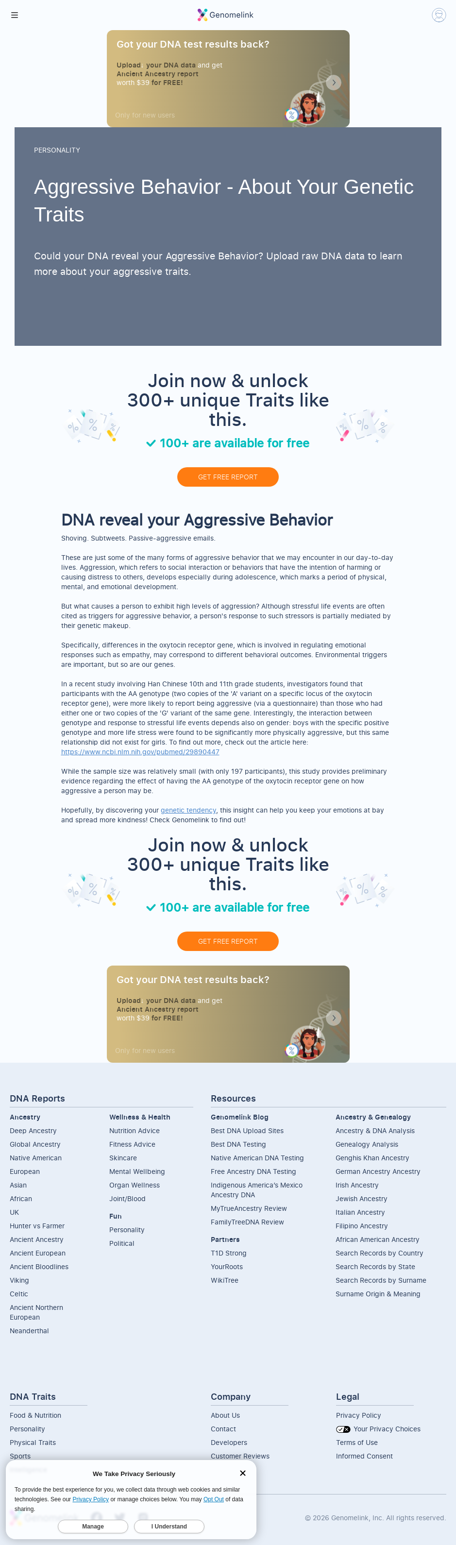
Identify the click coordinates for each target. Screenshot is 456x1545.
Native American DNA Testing (257, 1157)
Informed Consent (364, 1455)
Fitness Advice (132, 1144)
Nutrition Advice (134, 1130)
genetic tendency (188, 810)
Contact (223, 1428)
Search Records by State (375, 1266)
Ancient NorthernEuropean (36, 1312)
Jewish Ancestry (362, 1198)
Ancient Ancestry (37, 1239)
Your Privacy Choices (378, 1428)
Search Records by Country (379, 1252)
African (21, 1198)
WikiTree (224, 1280)
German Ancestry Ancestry (378, 1171)
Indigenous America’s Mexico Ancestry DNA (257, 1189)
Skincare (123, 1157)
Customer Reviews (240, 1455)
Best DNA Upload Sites (247, 1130)
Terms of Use (357, 1442)
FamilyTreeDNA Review (247, 1221)
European (25, 1171)
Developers (229, 1442)
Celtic (19, 1293)
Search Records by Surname (381, 1280)
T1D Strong (229, 1252)
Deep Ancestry (33, 1130)
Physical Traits (33, 1442)
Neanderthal (29, 1330)
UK (14, 1212)
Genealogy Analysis (367, 1144)
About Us (225, 1415)
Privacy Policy (358, 1415)
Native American (36, 1157)
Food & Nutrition (35, 1415)
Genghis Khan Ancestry (372, 1157)
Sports (20, 1455)
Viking (19, 1280)
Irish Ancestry (357, 1184)
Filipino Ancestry (362, 1225)
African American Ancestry (378, 1239)
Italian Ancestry (360, 1212)
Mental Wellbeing (137, 1171)
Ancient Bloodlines (39, 1266)
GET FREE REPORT (228, 476)
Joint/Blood (127, 1198)
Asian (18, 1184)
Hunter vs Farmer (37, 1225)
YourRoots (227, 1266)
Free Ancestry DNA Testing (253, 1171)
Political (122, 1243)
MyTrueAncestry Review (249, 1208)
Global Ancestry (35, 1144)
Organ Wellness (134, 1184)
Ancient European (38, 1252)
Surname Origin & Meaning (378, 1293)
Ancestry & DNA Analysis (375, 1130)
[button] (14, 15)
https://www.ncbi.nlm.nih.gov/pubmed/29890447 (140, 751)
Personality (127, 1229)
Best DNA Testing (238, 1144)
